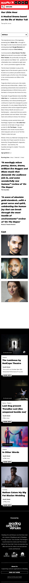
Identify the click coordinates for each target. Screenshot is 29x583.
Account (15, 2)
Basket (19, 2)
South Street (6, 367)
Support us (22, 2)
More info (7, 375)
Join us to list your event (14, 577)
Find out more (14, 572)
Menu (26, 2)
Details (5, 34)
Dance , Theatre (14, 408)
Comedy (14, 493)
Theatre (14, 361)
